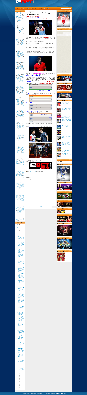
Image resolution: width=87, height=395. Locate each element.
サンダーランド (20, 93)
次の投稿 (27, 206)
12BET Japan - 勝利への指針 (32, 393)
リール (22, 139)
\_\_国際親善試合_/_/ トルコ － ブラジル (20, 285)
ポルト (17, 146)
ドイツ (17, 44)
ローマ (20, 46)
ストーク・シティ (20, 99)
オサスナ (19, 141)
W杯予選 (18, 104)
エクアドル (18, 128)
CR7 (17, 158)
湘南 (23, 106)
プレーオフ (20, 137)
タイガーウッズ (19, 173)
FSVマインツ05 (18, 57)
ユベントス (18, 40)
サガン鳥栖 (22, 63)
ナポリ (18, 64)
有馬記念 (20, 163)
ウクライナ (20, 159)
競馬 (18, 97)
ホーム (17, 8)
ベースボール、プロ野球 (20, 67)
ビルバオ (17, 103)
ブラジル (18, 43)
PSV (16, 159)
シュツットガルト (20, 98)
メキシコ (21, 82)
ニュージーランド (22, 185)
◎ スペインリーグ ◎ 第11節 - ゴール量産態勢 (20, 313)
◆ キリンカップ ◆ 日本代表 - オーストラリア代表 (20, 264)
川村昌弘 (23, 219)
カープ (22, 128)
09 (18, 375)
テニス (21, 55)
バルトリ (18, 186)
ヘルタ (17, 113)
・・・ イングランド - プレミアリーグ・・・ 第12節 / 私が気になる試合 (20, 244)
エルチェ (22, 97)
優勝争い (21, 122)
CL (22, 43)
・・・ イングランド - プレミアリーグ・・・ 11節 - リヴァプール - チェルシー (20, 318)
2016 (18, 224)
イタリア (21, 49)
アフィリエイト (46, 8)
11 (18, 230)
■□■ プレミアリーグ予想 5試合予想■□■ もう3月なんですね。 (66, 120)
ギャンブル (22, 50)
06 (18, 379)
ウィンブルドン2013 (21, 172)
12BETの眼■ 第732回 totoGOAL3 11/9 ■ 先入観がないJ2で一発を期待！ (20, 350)
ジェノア (17, 94)
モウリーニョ (18, 161)
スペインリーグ (21, 20)
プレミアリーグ (33, 8)
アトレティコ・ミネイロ (20, 164)
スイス (19, 85)
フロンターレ (21, 188)
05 (18, 381)
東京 (18, 75)
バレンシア (19, 90)
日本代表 (22, 32)
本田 (20, 106)
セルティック (19, 125)
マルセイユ (19, 100)
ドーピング (17, 212)
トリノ (20, 105)
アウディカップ (20, 196)
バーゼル (19, 150)
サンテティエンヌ (18, 129)
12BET (38, 393)
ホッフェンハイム (21, 138)
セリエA (22, 19)
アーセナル (20, 33)
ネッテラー (40, 8)
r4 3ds (62, 393)
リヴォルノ (21, 176)
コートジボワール (20, 116)
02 (18, 385)
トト (18, 51)
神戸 (23, 100)
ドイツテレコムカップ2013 (20, 210)
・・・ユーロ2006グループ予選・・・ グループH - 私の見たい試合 (20, 260)
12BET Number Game (49, 393)
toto (22, 39)
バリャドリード (20, 136)
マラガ (18, 139)
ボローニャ (21, 160)
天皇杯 (21, 162)
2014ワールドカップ (20, 16)
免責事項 (21, 218)
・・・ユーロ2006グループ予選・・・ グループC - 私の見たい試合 (20, 269)
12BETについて (22, 8)
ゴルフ (18, 87)
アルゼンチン (21, 42)
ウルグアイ (18, 69)
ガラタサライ (20, 148)
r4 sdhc (64, 393)
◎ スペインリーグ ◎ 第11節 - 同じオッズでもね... (20, 310)
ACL (16, 123)
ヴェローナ (21, 126)
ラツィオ (19, 74)
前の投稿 (53, 206)
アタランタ (20, 123)
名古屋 (23, 88)
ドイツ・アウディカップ (20, 211)
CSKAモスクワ (18, 140)
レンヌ (19, 147)
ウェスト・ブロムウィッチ (20, 127)
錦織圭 (20, 62)
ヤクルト (22, 103)
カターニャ (20, 135)
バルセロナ (18, 29)
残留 (22, 153)
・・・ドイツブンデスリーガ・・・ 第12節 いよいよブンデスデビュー (20, 250)
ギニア (17, 185)
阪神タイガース (21, 115)
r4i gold (59, 393)
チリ (21, 78)
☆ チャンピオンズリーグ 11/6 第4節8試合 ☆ (20, 341)
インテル (17, 50)
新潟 (19, 81)
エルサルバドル (22, 184)
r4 (57, 393)
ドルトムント (18, 34)
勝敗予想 (18, 13)
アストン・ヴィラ (20, 89)
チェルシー (21, 30)
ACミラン (18, 39)
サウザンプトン (21, 70)
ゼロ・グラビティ (19, 207)
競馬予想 (22, 92)
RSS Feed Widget (64, 71)
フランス (22, 51)
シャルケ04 (19, 77)
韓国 (18, 52)
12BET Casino (42, 393)
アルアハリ (20, 197)
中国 (19, 88)
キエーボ (23, 141)
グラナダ (22, 111)
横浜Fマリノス (20, 68)
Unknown (31, 171)
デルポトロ (20, 174)
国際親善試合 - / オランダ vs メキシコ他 (20, 281)
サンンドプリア (22, 206)
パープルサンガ (22, 212)
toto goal (20, 38)
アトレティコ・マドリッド (20, 37)
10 (18, 373)
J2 (19, 66)
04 (18, 382)
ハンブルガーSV (20, 112)
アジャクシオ (21, 170)
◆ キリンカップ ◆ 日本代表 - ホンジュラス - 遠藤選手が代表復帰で (20, 289)
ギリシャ (18, 101)
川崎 (23, 74)
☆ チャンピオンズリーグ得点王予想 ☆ (20, 355)
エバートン (22, 75)
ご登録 (28, 8)
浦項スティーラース (19, 177)
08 (18, 376)
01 (18, 387)
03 (18, 384)
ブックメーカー (19, 15)
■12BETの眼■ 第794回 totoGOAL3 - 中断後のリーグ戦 (66, 132)
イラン (21, 91)
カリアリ (23, 124)
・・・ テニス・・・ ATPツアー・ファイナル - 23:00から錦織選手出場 (20, 295)
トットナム (22, 86)
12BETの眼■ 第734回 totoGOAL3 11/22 (20, 255)
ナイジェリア (20, 102)
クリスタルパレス (20, 76)
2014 (18, 227)
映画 (17, 220)
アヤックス (17, 171)
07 (18, 378)
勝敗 (22, 66)
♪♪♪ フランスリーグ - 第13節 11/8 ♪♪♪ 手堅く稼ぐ (20, 327)
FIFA (20, 158)
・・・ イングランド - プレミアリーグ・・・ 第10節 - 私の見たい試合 (20, 369)
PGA (22, 158)
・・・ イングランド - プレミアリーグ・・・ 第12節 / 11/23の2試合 (20, 234)
